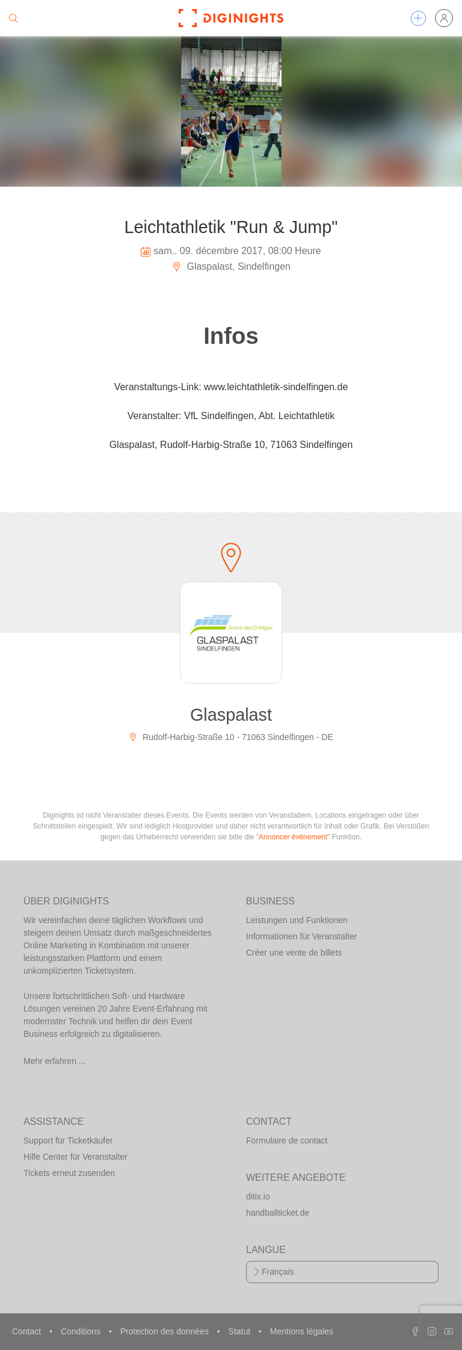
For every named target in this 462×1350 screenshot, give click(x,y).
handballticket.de (277, 1213)
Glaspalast (231, 714)
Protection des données (165, 1331)
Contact (27, 1331)
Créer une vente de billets (294, 952)
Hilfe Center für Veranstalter (75, 1157)
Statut (241, 1331)
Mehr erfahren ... (54, 1061)
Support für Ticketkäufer (68, 1140)
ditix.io (258, 1196)
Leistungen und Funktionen (297, 920)
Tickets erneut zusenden (69, 1173)
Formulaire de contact (286, 1140)
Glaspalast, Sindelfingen (231, 266)
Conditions (82, 1331)
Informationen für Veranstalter (301, 936)
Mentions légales (301, 1331)
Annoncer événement (293, 837)
